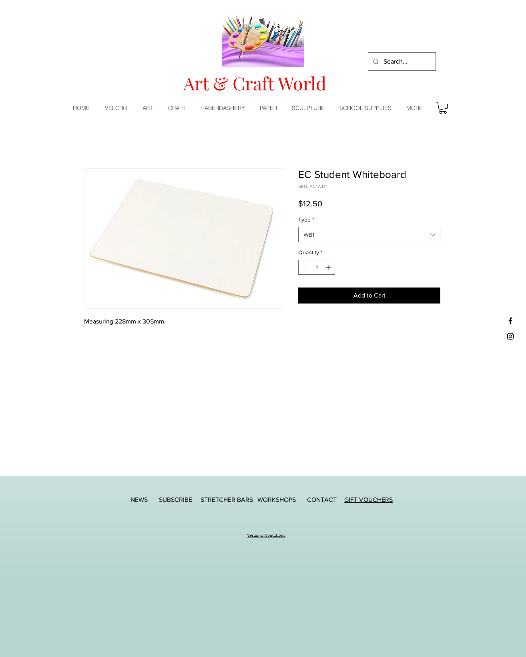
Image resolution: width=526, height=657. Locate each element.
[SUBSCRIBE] (175, 500)
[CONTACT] (322, 500)
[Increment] (329, 267)
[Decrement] (304, 267)
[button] (149, 108)
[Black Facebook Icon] (510, 320)
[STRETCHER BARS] (227, 500)
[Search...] (401, 61)
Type (306, 219)
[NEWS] (138, 500)
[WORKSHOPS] (276, 500)
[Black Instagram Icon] (510, 336)
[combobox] (369, 234)
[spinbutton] (316, 267)
